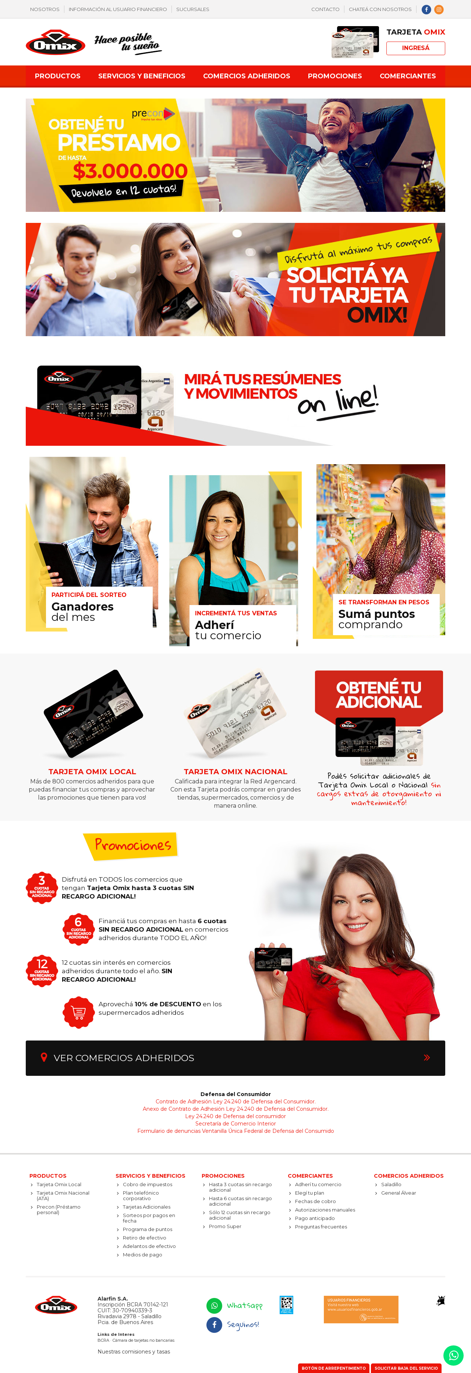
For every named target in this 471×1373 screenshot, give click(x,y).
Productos (48, 1176)
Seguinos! (232, 1324)
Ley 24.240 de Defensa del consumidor (235, 1116)
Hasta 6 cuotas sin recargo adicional (240, 1201)
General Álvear (398, 1193)
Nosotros (45, 9)
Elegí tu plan (309, 1193)
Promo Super (225, 1226)
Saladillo (391, 1184)
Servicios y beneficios (150, 1176)
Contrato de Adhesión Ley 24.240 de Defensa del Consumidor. (236, 1101)
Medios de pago (142, 1255)
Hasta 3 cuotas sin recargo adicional (240, 1187)
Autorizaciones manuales (325, 1210)
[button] (453, 1355)
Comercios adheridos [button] (246, 76)
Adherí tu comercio (318, 1184)
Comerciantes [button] (408, 76)
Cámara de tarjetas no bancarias (143, 1340)
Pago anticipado (315, 1218)
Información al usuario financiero (118, 9)
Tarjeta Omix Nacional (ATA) (63, 1195)
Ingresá (415, 48)
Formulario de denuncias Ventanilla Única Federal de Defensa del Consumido (235, 1131)
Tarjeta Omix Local (59, 1184)
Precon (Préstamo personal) (59, 1209)
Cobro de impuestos (147, 1184)
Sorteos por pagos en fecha (149, 1218)
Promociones (223, 1176)
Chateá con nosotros (380, 9)
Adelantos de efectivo (149, 1246)
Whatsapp (234, 1305)
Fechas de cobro (315, 1201)
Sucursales (192, 9)
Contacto (325, 9)
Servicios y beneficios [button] (141, 76)
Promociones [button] (335, 76)
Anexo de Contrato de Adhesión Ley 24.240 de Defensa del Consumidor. (236, 1109)
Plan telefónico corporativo (141, 1195)
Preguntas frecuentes (321, 1227)
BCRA (103, 1340)
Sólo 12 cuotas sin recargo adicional (239, 1215)
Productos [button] (58, 76)
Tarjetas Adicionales (146, 1207)
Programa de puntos (147, 1229)
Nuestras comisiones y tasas (134, 1351)
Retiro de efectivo (144, 1238)
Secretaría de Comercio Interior (235, 1123)
